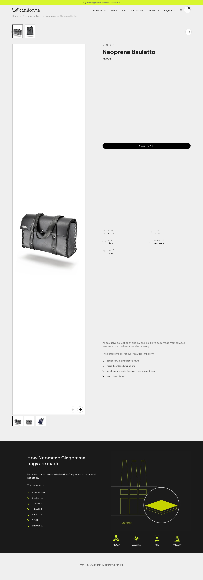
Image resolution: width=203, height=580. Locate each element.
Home (15, 16)
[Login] (181, 10)
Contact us (153, 10)
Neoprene (51, 16)
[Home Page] (26, 10)
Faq (124, 10)
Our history (137, 10)
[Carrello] (187, 9)
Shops (114, 10)
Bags (39, 16)
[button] (80, 409)
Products (97, 10)
